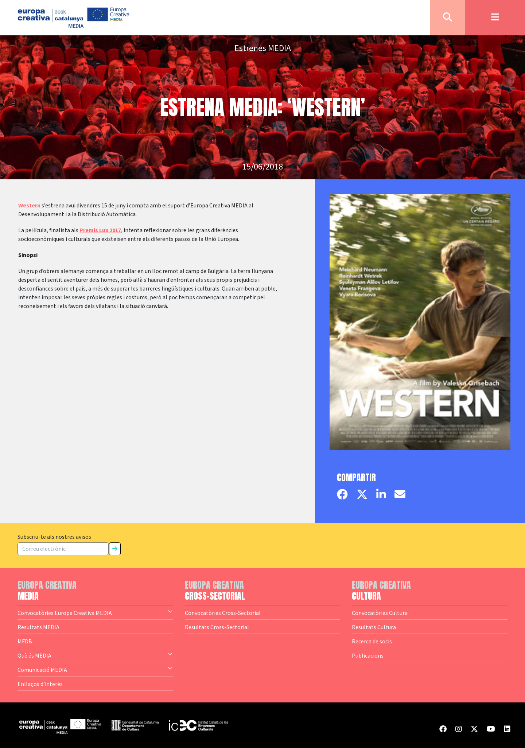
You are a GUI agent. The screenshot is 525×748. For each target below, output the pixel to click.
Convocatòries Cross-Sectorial (223, 612)
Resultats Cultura (374, 627)
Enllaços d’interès (40, 683)
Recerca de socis (372, 641)
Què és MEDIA (95, 655)
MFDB (25, 641)
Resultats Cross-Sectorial (217, 627)
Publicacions (368, 655)
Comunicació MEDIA (95, 669)
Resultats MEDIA (38, 627)
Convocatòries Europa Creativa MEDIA (95, 612)
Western (29, 206)
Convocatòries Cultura (380, 612)
